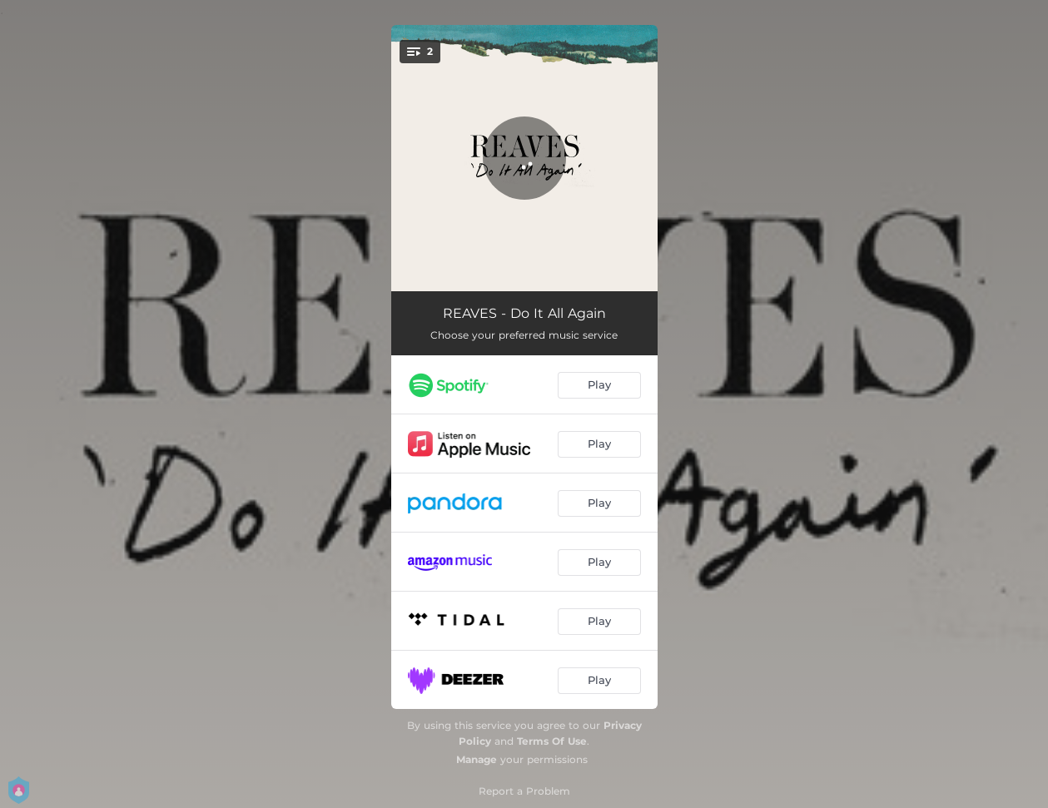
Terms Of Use (552, 741)
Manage (476, 759)
